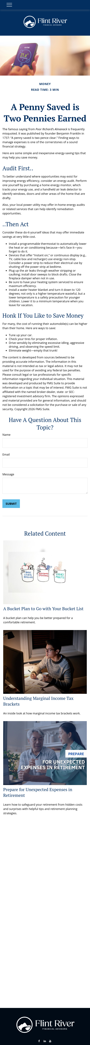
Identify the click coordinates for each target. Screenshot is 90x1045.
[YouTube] (50, 1041)
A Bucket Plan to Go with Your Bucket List (43, 609)
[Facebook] (39, 1041)
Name (6, 435)
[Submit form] (11, 503)
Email (6, 454)
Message (8, 474)
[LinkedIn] (45, 1041)
